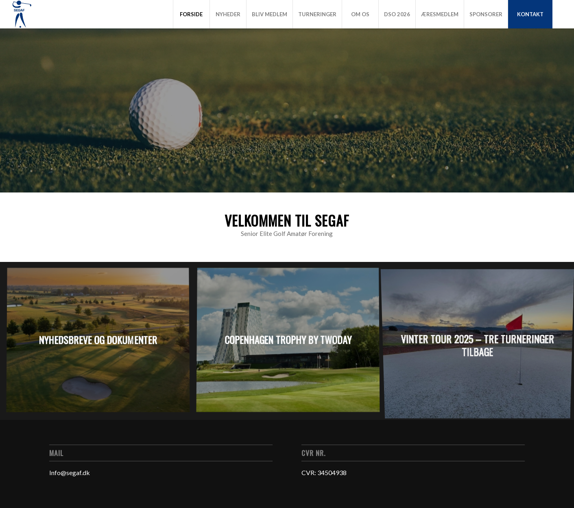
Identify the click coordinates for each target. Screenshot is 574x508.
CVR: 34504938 (324, 472)
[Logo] (21, 14)
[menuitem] (191, 14)
